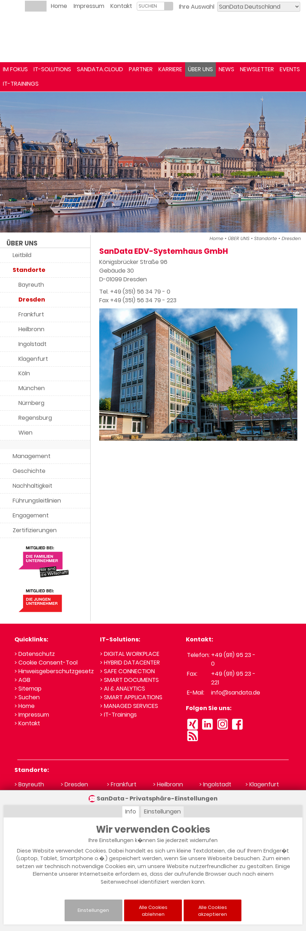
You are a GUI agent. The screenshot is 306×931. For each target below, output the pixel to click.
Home (59, 6)
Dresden (291, 238)
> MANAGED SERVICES (129, 706)
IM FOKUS (15, 69)
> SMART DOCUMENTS (129, 680)
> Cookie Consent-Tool (46, 662)
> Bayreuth (29, 784)
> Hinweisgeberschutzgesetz (54, 671)
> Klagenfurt (262, 784)
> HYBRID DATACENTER (130, 662)
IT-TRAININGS (21, 84)
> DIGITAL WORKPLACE (129, 654)
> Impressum (31, 714)
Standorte (265, 238)
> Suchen (27, 697)
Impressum (89, 6)
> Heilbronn (168, 784)
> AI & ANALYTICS (122, 688)
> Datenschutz (34, 654)
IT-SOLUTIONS (52, 69)
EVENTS (290, 69)
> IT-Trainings (118, 714)
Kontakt (121, 6)
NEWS (226, 69)
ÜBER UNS (200, 69)
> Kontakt (27, 723)
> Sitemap (27, 688)
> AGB (22, 680)
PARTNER (141, 69)
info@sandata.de (235, 692)
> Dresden (74, 784)
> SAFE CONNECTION (127, 671)
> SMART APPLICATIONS (131, 697)
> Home (24, 706)
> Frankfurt (121, 784)
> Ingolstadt (215, 784)
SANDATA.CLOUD (100, 69)
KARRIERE (170, 69)
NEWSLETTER (257, 69)
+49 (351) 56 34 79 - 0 (140, 291)
